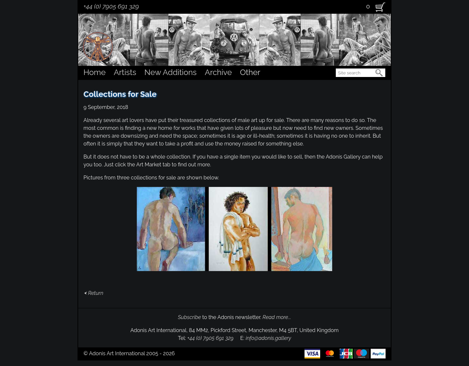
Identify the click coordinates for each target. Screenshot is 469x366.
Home (94, 72)
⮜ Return (93, 293)
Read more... (277, 317)
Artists (125, 72)
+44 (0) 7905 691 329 (111, 6)
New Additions (170, 72)
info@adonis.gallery (268, 338)
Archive (218, 72)
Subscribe (189, 317)
